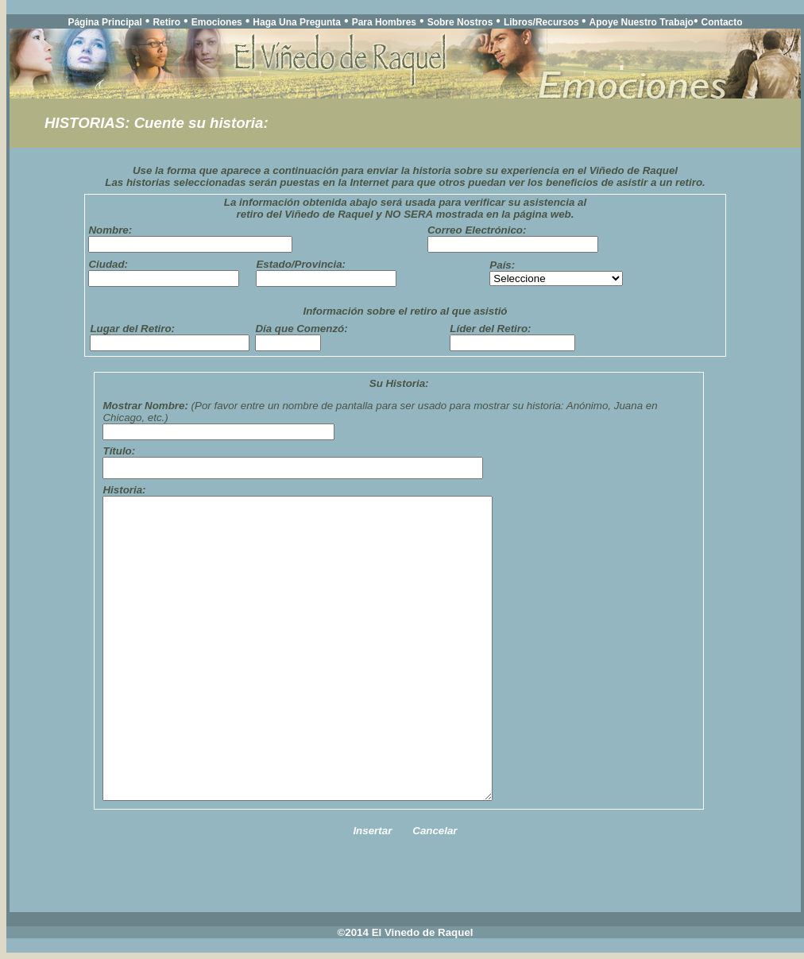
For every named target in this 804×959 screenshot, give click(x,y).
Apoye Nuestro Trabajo (641, 22)
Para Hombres (384, 22)
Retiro (166, 22)
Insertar (372, 831)
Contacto (722, 22)
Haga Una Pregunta (297, 22)
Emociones (216, 22)
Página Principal (104, 22)
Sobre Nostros (460, 22)
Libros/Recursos (543, 22)
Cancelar (434, 831)
